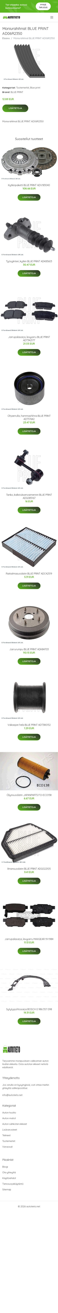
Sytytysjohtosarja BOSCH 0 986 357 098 (29, 1009)
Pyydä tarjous (43, 6)
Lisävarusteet (9, 1129)
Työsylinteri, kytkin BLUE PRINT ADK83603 (29, 261)
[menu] (52, 17)
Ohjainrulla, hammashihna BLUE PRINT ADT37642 (29, 417)
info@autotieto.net (12, 1095)
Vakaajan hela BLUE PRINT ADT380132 (29, 724)
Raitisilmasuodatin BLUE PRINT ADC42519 (29, 573)
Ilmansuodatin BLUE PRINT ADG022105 (29, 868)
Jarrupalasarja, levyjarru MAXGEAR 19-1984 (29, 939)
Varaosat (7, 1146)
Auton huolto (9, 1112)
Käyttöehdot (9, 1178)
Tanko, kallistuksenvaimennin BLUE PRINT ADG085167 (29, 496)
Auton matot (9, 1118)
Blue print (35, 87)
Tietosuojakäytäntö (13, 1183)
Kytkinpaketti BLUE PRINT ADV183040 (29, 185)
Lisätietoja (15, 108)
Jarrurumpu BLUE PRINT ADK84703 (29, 649)
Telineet (6, 1135)
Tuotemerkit (22, 87)
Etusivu (6, 38)
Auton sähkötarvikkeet (14, 1123)
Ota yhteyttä (9, 1172)
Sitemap (6, 1189)
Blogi (5, 1166)
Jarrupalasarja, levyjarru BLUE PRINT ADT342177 (29, 338)
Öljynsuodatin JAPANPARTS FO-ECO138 (29, 795)
